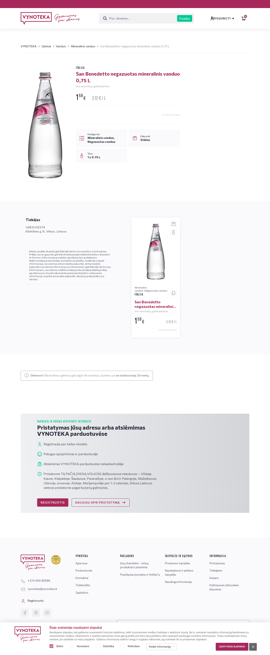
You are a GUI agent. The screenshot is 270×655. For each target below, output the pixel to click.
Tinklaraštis (132, 4)
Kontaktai (105, 4)
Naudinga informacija (178, 582)
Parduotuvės (77, 4)
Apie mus (82, 563)
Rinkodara (134, 646)
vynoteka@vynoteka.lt (211, 182)
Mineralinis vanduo (83, 46)
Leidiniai (231, 18)
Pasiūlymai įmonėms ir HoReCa (140, 574)
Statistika (108, 646)
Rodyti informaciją (160, 646)
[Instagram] (36, 613)
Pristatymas (47, 4)
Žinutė (203, 204)
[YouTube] (47, 613)
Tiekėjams (216, 570)
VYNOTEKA (29, 46)
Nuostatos (83, 646)
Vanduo (61, 46)
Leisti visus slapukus (232, 646)
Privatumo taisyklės (177, 563)
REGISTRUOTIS (53, 510)
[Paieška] (118, 18)
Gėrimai (46, 46)
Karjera (25, 4)
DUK (232, 204)
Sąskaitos (159, 4)
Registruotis (32, 601)
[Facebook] (25, 613)
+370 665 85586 (206, 175)
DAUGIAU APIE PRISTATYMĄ (100, 510)
